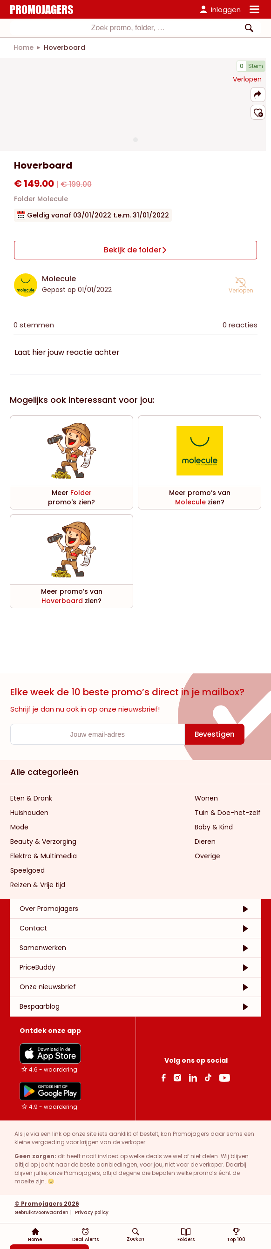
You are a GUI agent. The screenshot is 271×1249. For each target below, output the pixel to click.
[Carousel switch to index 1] (135, 139)
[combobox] (135, 27)
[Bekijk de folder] (135, 250)
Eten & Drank (31, 798)
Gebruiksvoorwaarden (41, 1212)
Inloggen (226, 9)
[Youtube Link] (224, 1077)
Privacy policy (91, 1212)
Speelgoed (27, 870)
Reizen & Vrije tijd (37, 884)
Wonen (206, 798)
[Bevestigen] (214, 734)
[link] (24, 47)
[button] (258, 94)
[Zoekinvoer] (128, 28)
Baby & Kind (214, 827)
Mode (19, 827)
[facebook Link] (164, 1077)
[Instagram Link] (177, 1077)
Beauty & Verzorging (43, 841)
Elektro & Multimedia (43, 856)
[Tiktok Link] (207, 1077)
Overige (207, 856)
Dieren (205, 841)
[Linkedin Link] (193, 1077)
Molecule (59, 278)
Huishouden (29, 812)
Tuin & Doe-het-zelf (228, 812)
